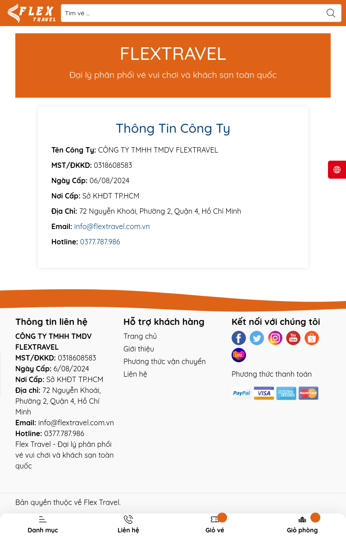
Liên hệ (135, 373)
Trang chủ (140, 336)
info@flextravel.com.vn (112, 226)
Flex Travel (101, 502)
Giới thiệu (138, 348)
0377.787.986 (100, 241)
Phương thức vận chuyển (164, 361)
